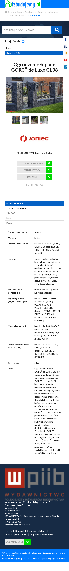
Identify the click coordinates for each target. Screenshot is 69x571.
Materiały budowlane (47, 12)
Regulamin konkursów (42, 540)
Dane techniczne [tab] (14, 209)
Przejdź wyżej (15, 41)
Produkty (29, 12)
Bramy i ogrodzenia (16, 15)
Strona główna (13, 12)
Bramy (10, 48)
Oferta (8, 537)
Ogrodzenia (34, 15)
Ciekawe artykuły (36, 537)
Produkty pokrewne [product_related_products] (16, 214)
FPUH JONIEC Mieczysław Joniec (34, 153)
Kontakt (19, 537)
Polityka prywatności (16, 540)
